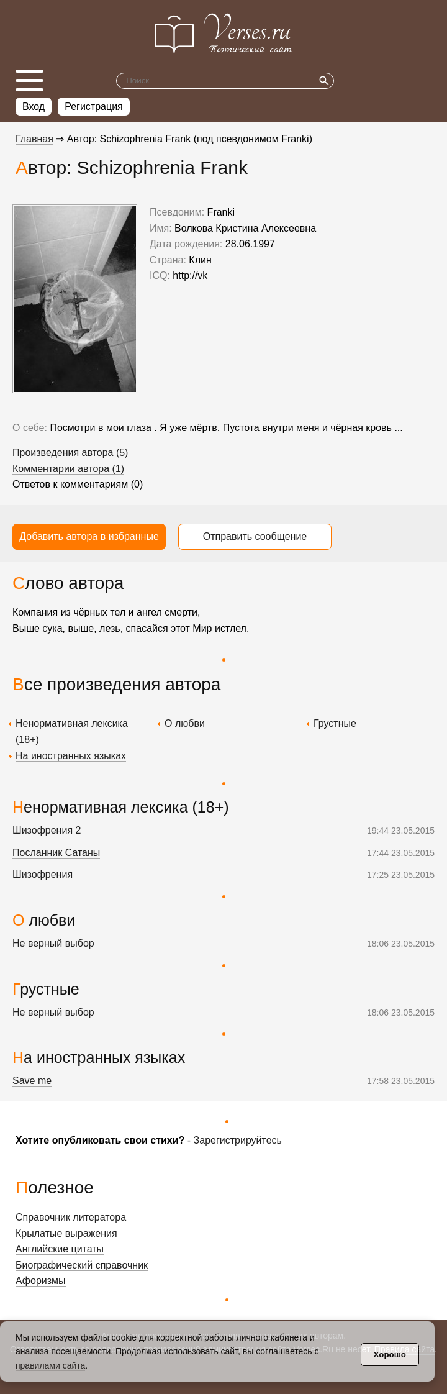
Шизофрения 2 (46, 830)
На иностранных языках (71, 755)
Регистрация (94, 106)
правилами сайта (50, 1365)
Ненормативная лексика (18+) (120, 807)
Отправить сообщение (255, 536)
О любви (185, 723)
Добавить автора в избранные (89, 536)
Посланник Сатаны (56, 852)
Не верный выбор (53, 943)
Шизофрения (42, 874)
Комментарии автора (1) (68, 468)
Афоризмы (41, 1280)
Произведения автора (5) (70, 452)
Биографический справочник (82, 1265)
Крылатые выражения (66, 1233)
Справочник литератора (71, 1217)
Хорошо (390, 1354)
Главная (34, 139)
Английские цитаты (60, 1249)
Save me (32, 1080)
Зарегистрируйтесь (238, 1140)
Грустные (335, 723)
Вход (33, 106)
